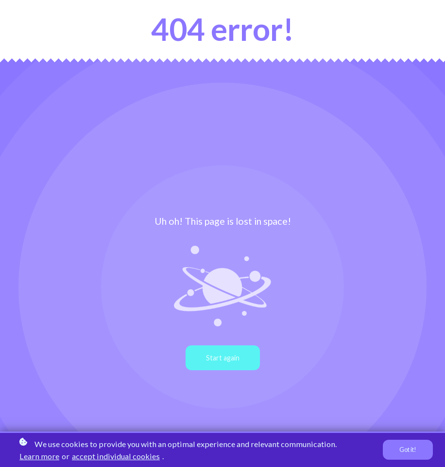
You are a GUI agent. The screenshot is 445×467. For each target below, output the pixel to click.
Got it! (407, 449)
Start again (223, 358)
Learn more (39, 456)
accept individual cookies (116, 456)
